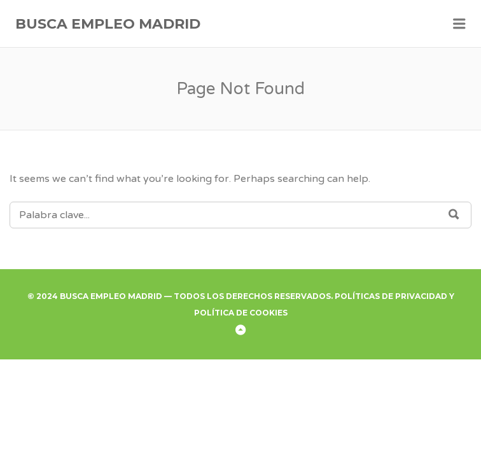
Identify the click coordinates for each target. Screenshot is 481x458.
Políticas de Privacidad (391, 296)
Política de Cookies (241, 312)
